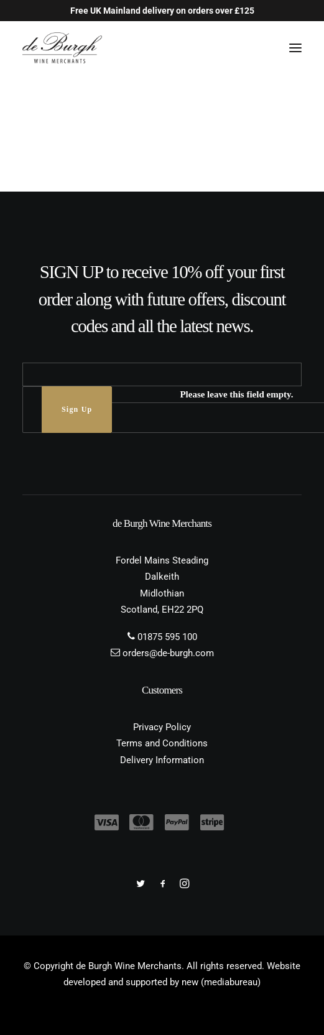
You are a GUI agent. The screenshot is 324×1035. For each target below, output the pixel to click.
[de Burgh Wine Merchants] (62, 47)
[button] (295, 48)
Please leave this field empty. (236, 394)
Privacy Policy (162, 727)
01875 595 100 (167, 637)
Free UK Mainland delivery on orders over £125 (162, 11)
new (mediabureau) (221, 982)
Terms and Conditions (162, 743)
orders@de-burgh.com (168, 653)
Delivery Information (162, 760)
